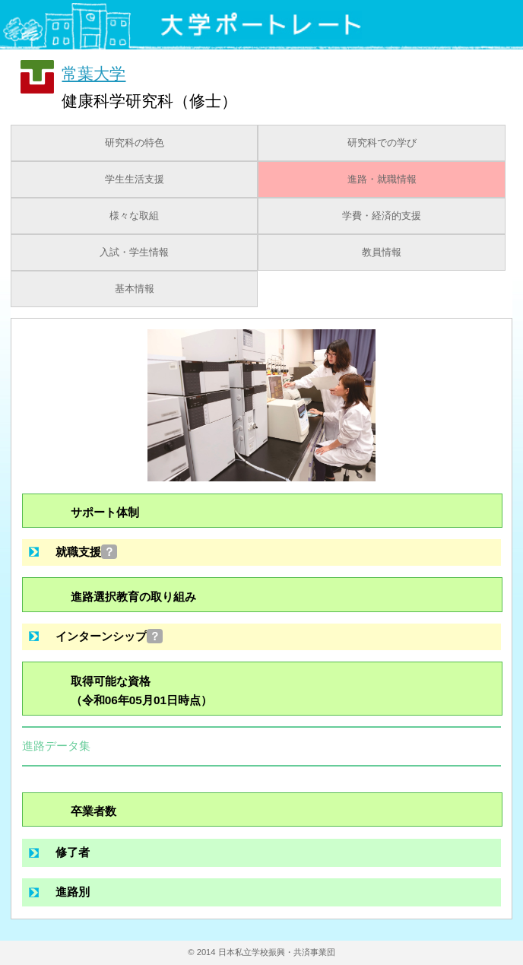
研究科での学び (382, 143)
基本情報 (134, 289)
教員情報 (381, 252)
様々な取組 (134, 216)
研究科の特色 (134, 143)
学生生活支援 (134, 179)
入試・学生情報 (134, 252)
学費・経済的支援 (381, 216)
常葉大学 (93, 73)
